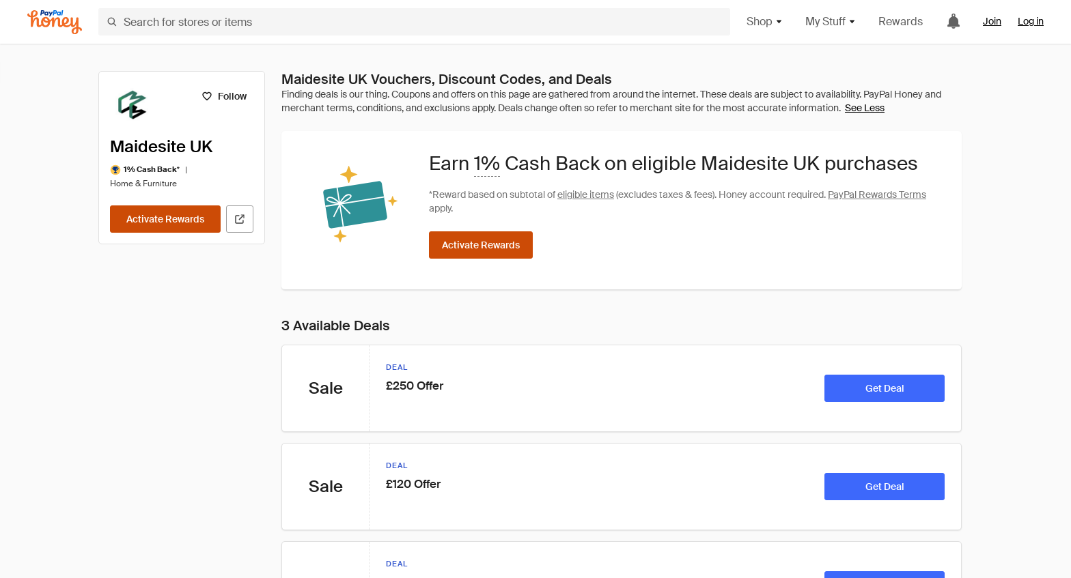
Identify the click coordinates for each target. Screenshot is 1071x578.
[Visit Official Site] (239, 219)
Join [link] (992, 21)
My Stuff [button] (831, 21)
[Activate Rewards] (165, 219)
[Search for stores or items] (414, 21)
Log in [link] (1031, 21)
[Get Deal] (884, 388)
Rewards (900, 21)
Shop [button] (765, 21)
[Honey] (54, 22)
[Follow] (223, 96)
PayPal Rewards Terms (877, 194)
